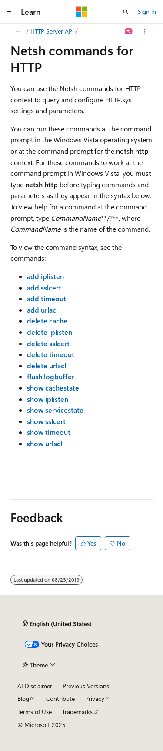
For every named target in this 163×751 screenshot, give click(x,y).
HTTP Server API (52, 31)
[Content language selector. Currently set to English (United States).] (57, 623)
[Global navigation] (8, 12)
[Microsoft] (81, 11)
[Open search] (125, 12)
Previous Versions (86, 686)
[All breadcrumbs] (18, 31)
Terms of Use (34, 711)
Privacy (94, 698)
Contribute (60, 698)
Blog (23, 698)
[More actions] (145, 31)
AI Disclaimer (34, 686)
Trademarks (77, 711)
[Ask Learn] (128, 31)
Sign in (147, 11)
